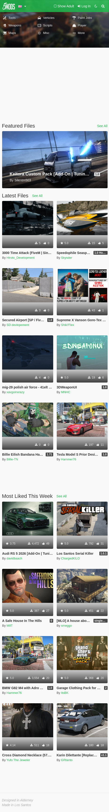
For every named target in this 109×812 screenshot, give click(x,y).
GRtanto (66, 760)
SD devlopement (18, 325)
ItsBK (64, 693)
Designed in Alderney (17, 800)
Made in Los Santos (16, 805)
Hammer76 (68, 459)
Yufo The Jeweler (18, 760)
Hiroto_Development (21, 257)
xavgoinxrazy (15, 392)
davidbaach (14, 558)
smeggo (66, 625)
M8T (10, 625)
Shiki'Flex (67, 325)
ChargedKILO (70, 558)
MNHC (65, 392)
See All (102, 126)
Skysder (66, 257)
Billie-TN (12, 459)
